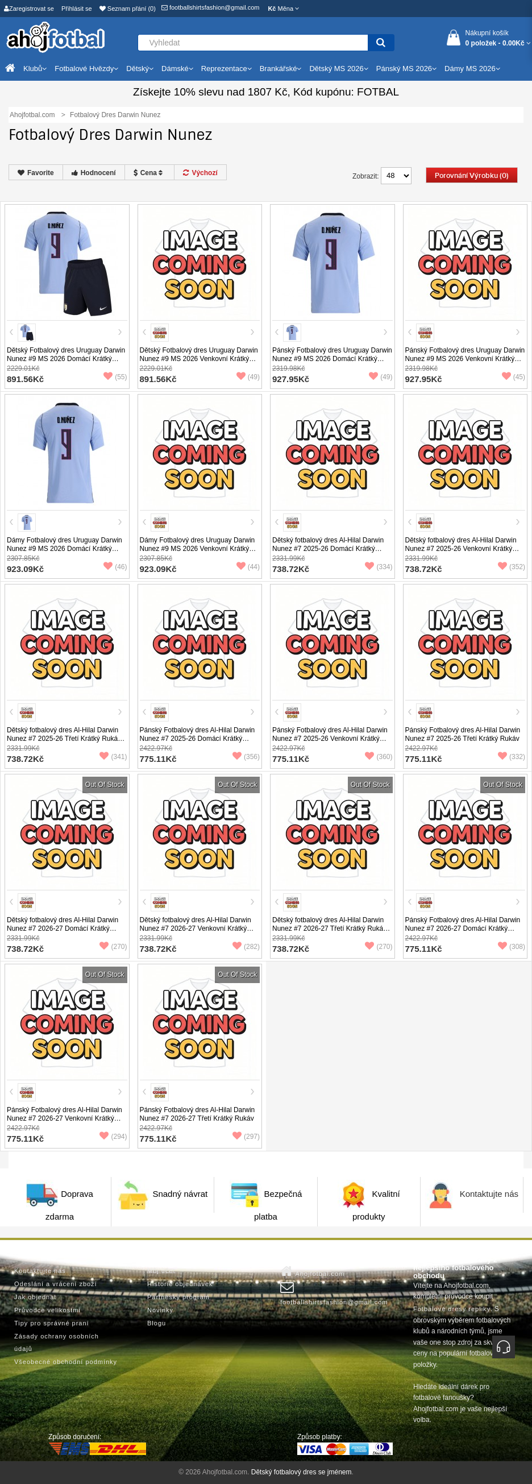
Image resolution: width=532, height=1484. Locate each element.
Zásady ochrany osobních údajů (56, 1342)
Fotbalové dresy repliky (452, 1308)
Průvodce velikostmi (47, 1310)
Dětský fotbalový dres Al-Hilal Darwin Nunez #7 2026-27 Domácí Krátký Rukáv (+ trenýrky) (62, 928)
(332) (511, 756)
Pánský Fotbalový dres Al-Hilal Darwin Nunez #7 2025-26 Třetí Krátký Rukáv (463, 734)
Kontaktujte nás (489, 1194)
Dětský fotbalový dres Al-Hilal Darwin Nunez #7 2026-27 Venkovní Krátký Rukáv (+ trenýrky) (195, 928)
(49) (248, 377)
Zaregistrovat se (29, 8)
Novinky (160, 1310)
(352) (511, 566)
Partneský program (178, 1297)
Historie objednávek (180, 1283)
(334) (378, 566)
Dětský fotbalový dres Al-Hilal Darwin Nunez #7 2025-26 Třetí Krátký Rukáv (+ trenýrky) (64, 738)
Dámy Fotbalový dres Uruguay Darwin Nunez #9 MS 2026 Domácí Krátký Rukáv (64, 548)
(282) (246, 946)
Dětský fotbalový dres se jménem (301, 1472)
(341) (113, 756)
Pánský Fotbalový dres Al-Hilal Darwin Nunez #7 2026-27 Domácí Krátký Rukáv (463, 928)
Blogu (156, 1323)
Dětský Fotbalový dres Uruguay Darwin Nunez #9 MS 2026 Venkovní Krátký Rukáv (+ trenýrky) (199, 358)
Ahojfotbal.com (312, 1271)
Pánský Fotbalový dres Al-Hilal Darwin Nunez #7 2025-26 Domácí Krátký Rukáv (197, 738)
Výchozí (200, 173)
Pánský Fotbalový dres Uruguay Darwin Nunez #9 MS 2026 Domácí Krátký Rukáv (332, 358)
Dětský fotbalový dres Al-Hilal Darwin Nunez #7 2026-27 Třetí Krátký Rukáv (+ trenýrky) (329, 928)
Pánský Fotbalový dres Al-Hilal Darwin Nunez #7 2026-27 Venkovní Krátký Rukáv (64, 1118)
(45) (513, 377)
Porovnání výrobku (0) (472, 175)
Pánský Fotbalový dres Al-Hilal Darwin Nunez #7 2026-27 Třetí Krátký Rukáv (197, 1114)
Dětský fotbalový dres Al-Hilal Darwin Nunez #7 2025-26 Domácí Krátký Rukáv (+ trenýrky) (328, 548)
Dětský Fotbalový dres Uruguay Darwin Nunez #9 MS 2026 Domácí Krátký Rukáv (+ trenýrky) (66, 358)
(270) (113, 946)
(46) (115, 566)
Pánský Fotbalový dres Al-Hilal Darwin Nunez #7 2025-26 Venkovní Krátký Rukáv (330, 738)
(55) (115, 377)
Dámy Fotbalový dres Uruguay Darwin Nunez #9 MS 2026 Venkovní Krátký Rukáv (197, 548)
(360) (378, 756)
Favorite (36, 173)
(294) (113, 1136)
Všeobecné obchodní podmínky (65, 1361)
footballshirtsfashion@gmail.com (210, 7)
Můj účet (161, 1270)
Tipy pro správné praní (51, 1323)
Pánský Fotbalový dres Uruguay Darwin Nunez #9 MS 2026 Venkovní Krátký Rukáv (465, 358)
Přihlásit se (76, 8)
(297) (246, 1136)
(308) (511, 946)
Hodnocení (94, 173)
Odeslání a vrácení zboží (55, 1283)
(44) (248, 566)
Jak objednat (35, 1297)
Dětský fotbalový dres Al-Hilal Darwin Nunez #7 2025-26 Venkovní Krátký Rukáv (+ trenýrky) (461, 548)
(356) (246, 756)
